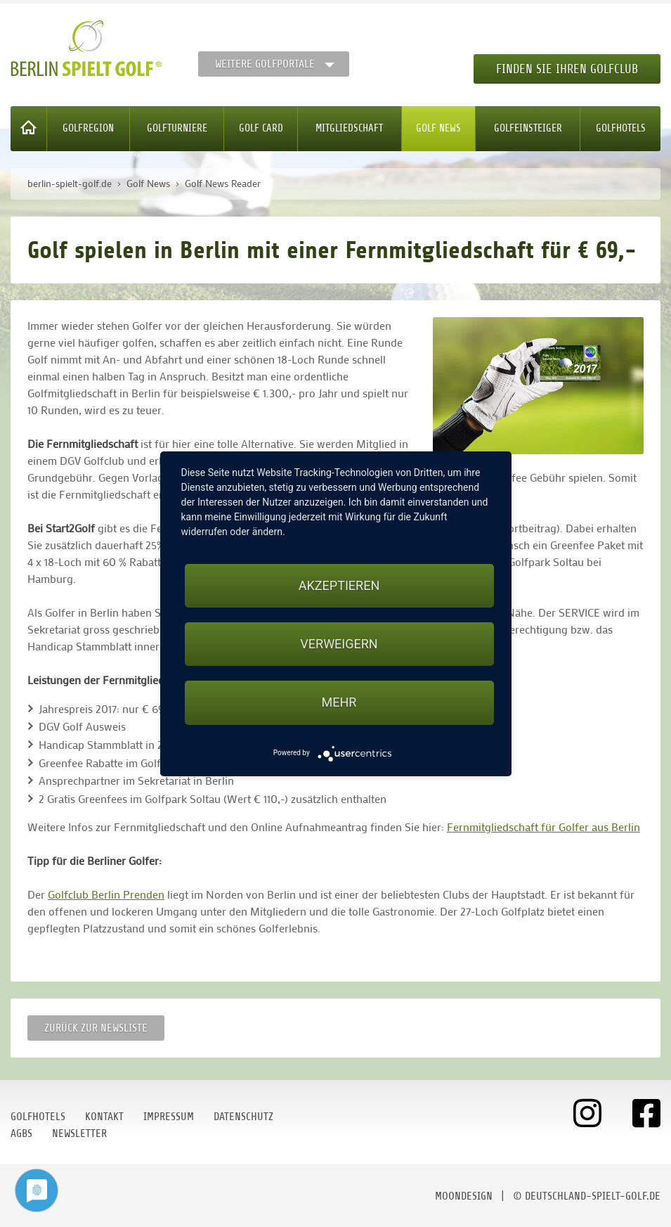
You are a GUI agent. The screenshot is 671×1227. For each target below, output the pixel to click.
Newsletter (79, 1133)
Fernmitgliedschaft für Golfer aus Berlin (543, 826)
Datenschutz (243, 1116)
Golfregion (88, 128)
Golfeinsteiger (528, 128)
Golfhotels (621, 128)
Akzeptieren (339, 585)
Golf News (438, 128)
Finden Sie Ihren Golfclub (567, 69)
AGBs (21, 1133)
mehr (339, 702)
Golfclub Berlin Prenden (106, 894)
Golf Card (261, 128)
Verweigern (338, 643)
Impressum (168, 1116)
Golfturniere (177, 128)
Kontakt (104, 1116)
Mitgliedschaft (349, 128)
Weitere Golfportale (265, 64)
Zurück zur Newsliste (96, 1028)
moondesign (464, 1196)
